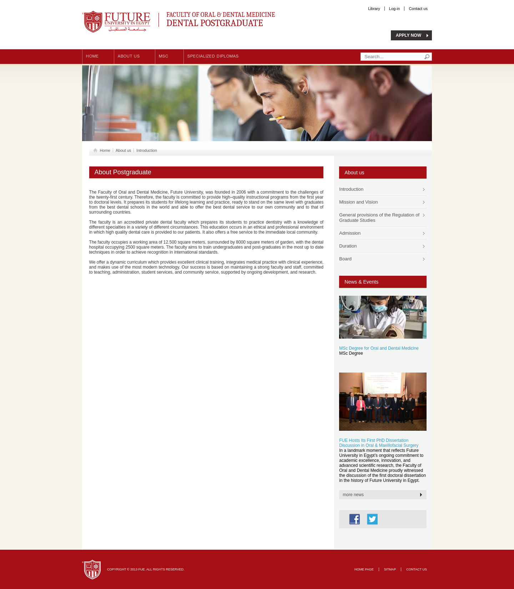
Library (374, 8)
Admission (350, 233)
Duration (348, 246)
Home (92, 57)
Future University (108, 14)
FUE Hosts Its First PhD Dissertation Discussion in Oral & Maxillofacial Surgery (378, 443)
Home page (364, 569)
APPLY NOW (408, 35)
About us (129, 57)
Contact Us (416, 569)
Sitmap (390, 569)
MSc (163, 57)
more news (353, 494)
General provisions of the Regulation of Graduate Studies (379, 217)
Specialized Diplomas (213, 57)
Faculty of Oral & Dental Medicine (246, 18)
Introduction (146, 150)
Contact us (418, 8)
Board (345, 258)
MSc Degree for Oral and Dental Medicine (379, 348)
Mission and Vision (358, 202)
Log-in (394, 8)
